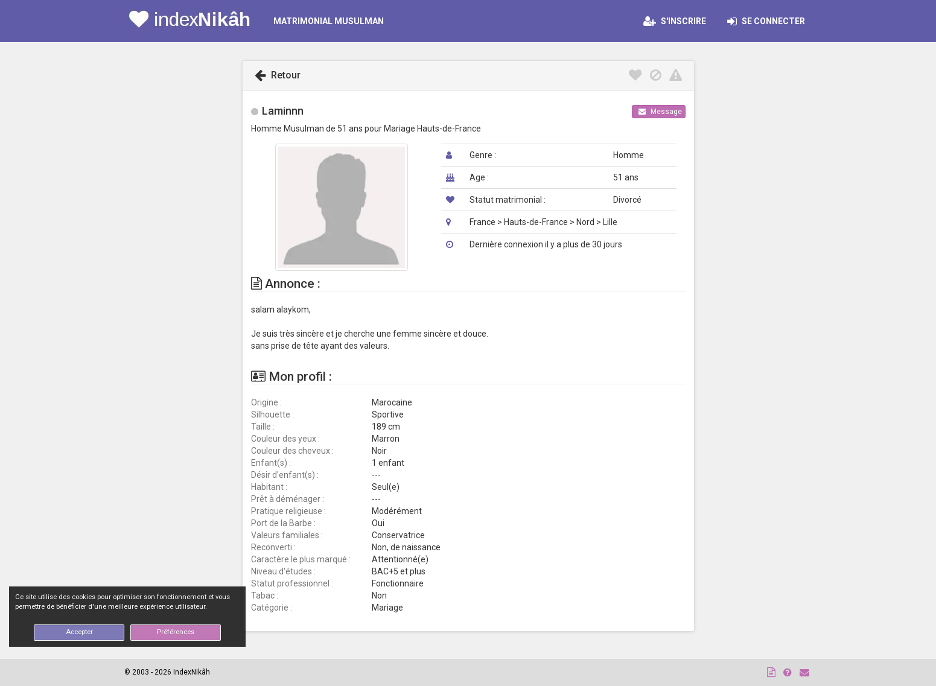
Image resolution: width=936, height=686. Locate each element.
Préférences (175, 632)
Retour (278, 75)
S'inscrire (674, 21)
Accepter (79, 632)
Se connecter (769, 21)
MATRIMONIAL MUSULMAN (328, 21)
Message (660, 111)
